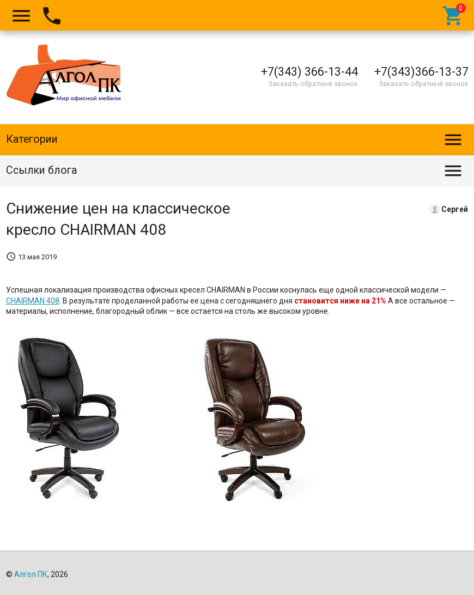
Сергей (454, 208)
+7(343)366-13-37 (421, 71)
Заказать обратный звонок (313, 84)
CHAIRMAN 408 (32, 300)
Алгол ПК (30, 574)
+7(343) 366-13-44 (309, 71)
